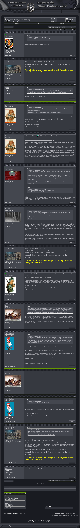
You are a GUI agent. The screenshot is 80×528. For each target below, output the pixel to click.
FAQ (39, 23)
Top (77, 515)
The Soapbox (27, 19)
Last (72, 27)
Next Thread (44, 483)
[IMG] (6, 504)
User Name (54, 18)
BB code (7, 501)
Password (53, 21)
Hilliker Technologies (49, 521)
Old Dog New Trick (11, 61)
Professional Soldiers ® (12, 19)
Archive (73, 515)
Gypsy (7, 105)
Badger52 (8, 209)
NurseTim (8, 87)
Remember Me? (71, 19)
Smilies (6, 503)
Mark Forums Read (60, 513)
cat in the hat (9, 334)
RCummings (9, 469)
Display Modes (70, 29)
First (56, 27)
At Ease (21, 19)
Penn (6, 306)
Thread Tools (60, 29)
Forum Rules (8, 507)
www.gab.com (31, 108)
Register (17, 23)
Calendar (62, 23)
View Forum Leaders (71, 513)
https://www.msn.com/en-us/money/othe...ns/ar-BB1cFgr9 (39, 140)
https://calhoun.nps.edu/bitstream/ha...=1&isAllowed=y (38, 277)
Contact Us (55, 515)
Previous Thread (36, 483)
